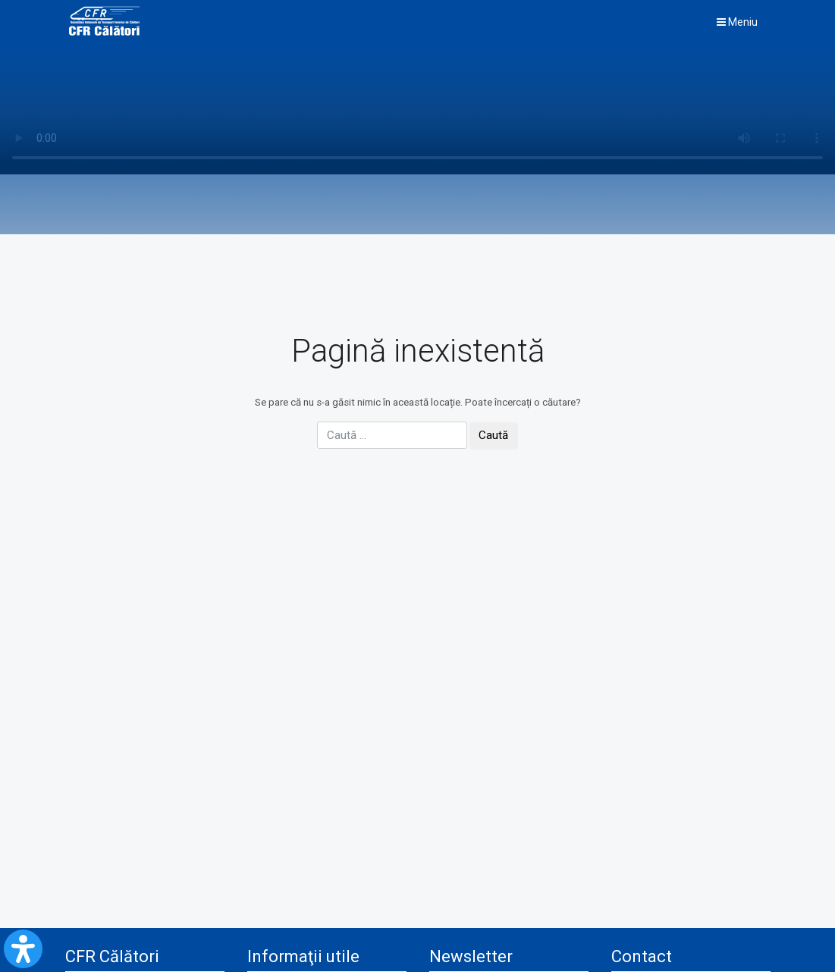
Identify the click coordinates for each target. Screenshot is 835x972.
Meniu (737, 22)
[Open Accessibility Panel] (23, 949)
